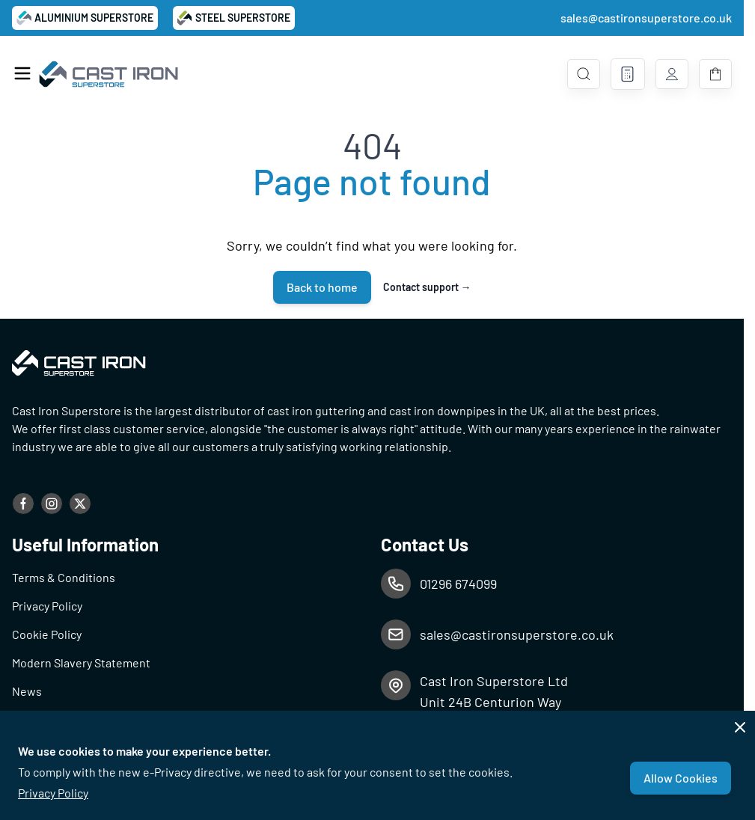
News (27, 691)
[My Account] (671, 74)
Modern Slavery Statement (81, 662)
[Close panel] (740, 727)
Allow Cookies (681, 778)
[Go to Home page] (109, 74)
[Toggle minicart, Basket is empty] (715, 74)
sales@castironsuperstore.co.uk (646, 17)
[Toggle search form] (583, 74)
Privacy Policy (53, 793)
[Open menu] (22, 73)
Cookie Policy (47, 634)
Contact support (427, 287)
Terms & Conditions (63, 577)
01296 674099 (458, 583)
